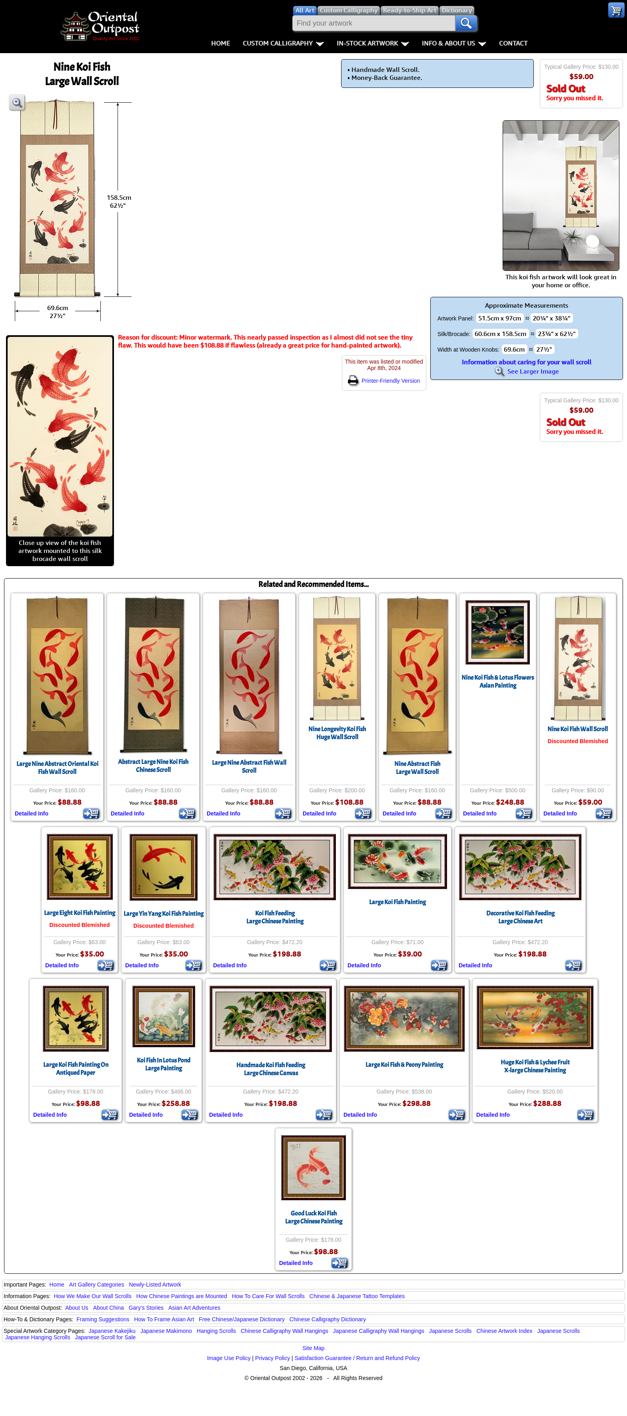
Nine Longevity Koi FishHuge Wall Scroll (337, 733)
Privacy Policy (272, 1358)
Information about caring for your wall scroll (526, 362)
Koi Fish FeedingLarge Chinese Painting (275, 917)
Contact (513, 43)
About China (108, 1308)
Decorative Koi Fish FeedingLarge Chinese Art (520, 917)
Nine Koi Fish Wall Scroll (577, 729)
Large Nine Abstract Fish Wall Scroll (249, 767)
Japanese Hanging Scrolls (37, 1337)
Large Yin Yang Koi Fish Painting (164, 914)
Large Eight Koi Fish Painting (79, 913)
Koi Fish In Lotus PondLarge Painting (163, 1064)
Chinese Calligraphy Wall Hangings (284, 1331)
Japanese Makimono (166, 1331)
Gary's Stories (146, 1308)
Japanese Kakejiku (112, 1331)
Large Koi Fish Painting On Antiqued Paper (75, 1069)
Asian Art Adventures (194, 1308)
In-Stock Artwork (373, 43)
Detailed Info (31, 813)
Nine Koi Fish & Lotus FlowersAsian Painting (497, 682)
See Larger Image (526, 371)
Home (220, 43)
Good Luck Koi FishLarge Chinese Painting (313, 1217)
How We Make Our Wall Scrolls (92, 1296)
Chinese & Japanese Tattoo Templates (357, 1296)
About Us (76, 1308)
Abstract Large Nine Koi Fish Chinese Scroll (153, 766)
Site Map (313, 1348)
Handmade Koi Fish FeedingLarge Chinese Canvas (270, 1069)
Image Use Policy (229, 1358)
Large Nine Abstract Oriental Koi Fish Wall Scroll (57, 768)
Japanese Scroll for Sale (105, 1337)
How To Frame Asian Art (164, 1319)
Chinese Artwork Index (505, 1331)
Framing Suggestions (102, 1319)
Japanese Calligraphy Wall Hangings (378, 1331)
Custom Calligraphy (283, 43)
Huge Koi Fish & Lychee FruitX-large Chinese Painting (535, 1066)
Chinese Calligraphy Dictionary (328, 1319)
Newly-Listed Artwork (155, 1284)
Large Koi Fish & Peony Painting (404, 1065)
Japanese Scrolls (450, 1331)
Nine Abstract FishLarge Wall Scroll (417, 768)
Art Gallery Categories (96, 1284)
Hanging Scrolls (216, 1331)
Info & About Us (454, 43)
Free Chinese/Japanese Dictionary (242, 1319)
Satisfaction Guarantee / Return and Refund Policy (357, 1358)
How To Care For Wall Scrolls (268, 1296)
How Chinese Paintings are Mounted (181, 1296)
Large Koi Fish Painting (397, 902)
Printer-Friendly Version (384, 381)
